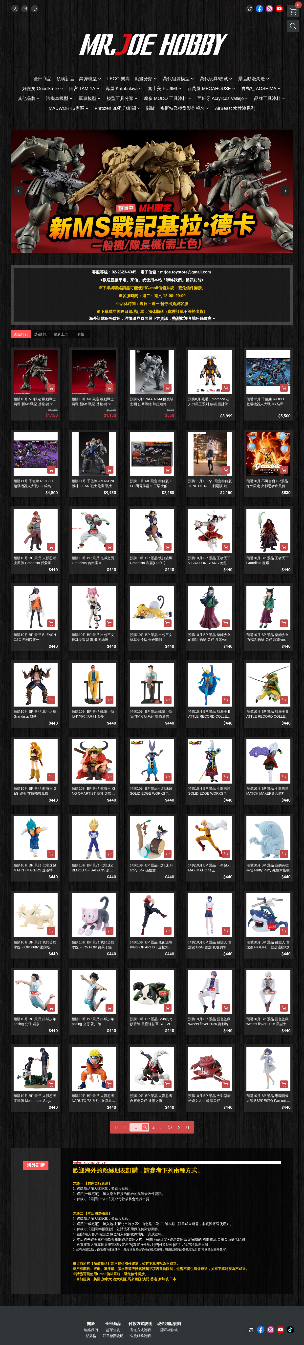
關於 (91, 1324)
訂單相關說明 (113, 1336)
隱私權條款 (169, 1330)
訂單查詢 (113, 1330)
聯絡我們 (91, 1330)
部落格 (91, 1336)
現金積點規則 (169, 1324)
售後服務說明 (140, 1336)
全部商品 (113, 1324)
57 (170, 1127)
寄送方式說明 (140, 1330)
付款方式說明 (140, 1324)
